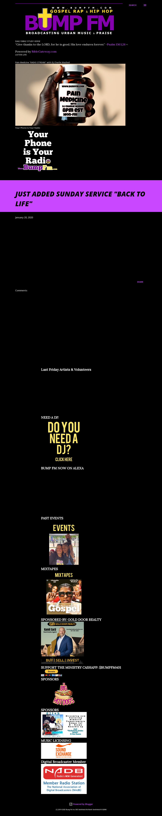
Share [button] (140, 281)
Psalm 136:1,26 (116, 44)
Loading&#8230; (62, 393)
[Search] (132, 5)
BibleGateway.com (44, 51)
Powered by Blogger (81, 804)
